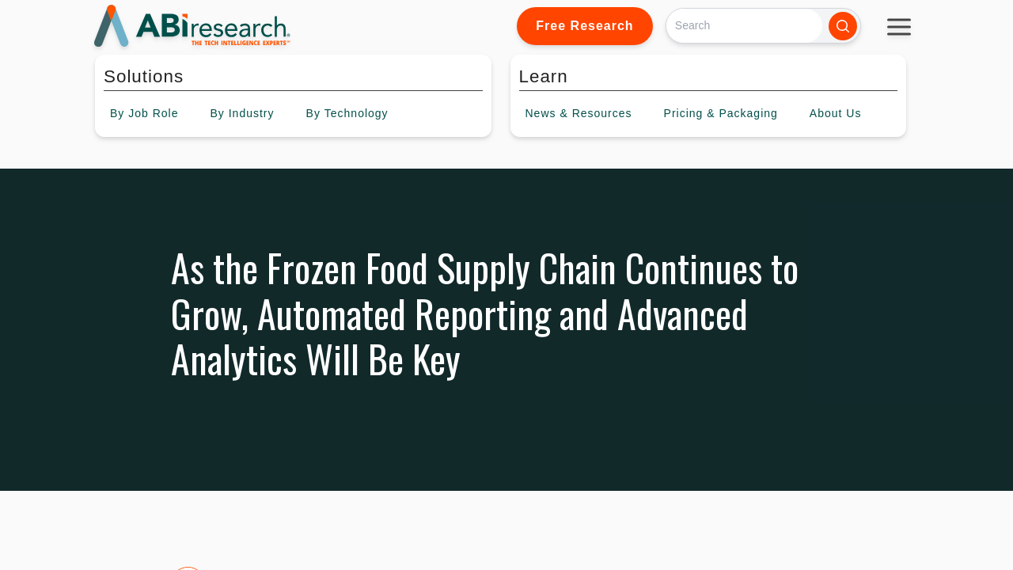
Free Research (584, 25)
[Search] (744, 26)
